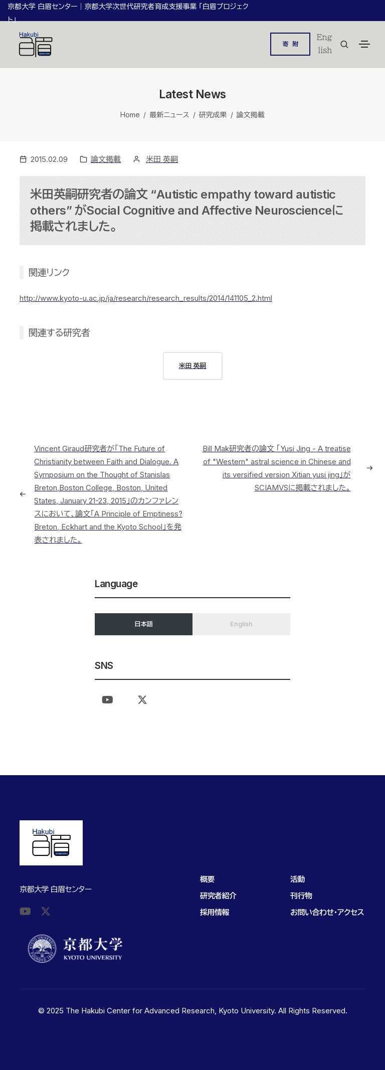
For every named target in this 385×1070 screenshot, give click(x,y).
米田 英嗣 (162, 159)
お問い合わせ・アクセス (327, 912)
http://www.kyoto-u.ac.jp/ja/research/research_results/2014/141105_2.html (146, 298)
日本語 (143, 624)
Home (130, 114)
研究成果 (213, 114)
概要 (207, 879)
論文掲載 (251, 114)
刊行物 (301, 896)
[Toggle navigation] (364, 44)
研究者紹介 (218, 896)
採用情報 (214, 912)
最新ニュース (169, 114)
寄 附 (290, 44)
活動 (297, 879)
